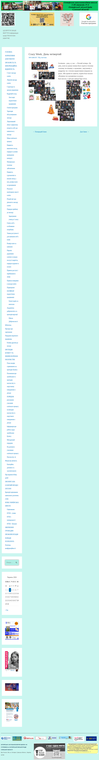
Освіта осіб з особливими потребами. (10, 226)
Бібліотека (8, 325)
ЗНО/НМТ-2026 (10, 481)
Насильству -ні (11, 457)
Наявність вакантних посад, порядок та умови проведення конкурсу (12, 151)
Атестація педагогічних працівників (13, 100)
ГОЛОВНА (8, 52)
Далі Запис (84, 132)
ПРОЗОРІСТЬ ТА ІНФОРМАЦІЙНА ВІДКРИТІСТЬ (11, 66)
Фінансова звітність (11, 460)
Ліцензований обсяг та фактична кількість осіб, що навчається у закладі (12, 127)
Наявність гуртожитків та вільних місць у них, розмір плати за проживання (12, 178)
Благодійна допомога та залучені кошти (11, 467)
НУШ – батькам (12, 523)
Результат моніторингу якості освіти (12, 192)
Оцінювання (10, 509)
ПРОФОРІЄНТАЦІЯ (11, 534)
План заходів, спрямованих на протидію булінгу (12, 366)
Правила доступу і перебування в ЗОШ (12, 273)
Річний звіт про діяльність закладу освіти (12, 202)
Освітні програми (12, 107)
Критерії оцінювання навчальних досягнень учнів (11, 495)
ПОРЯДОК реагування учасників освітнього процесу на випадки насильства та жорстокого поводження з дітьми (13, 409)
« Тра (6, 609)
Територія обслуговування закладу (11, 114)
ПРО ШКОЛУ (33, 57)
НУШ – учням (11, 513)
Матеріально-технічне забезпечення (11, 165)
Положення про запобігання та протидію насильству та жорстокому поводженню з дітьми (11, 383)
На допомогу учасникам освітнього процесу (13, 450)
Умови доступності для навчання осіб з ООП (12, 236)
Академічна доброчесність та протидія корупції (12, 311)
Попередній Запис (40, 132)
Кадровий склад (12, 93)
